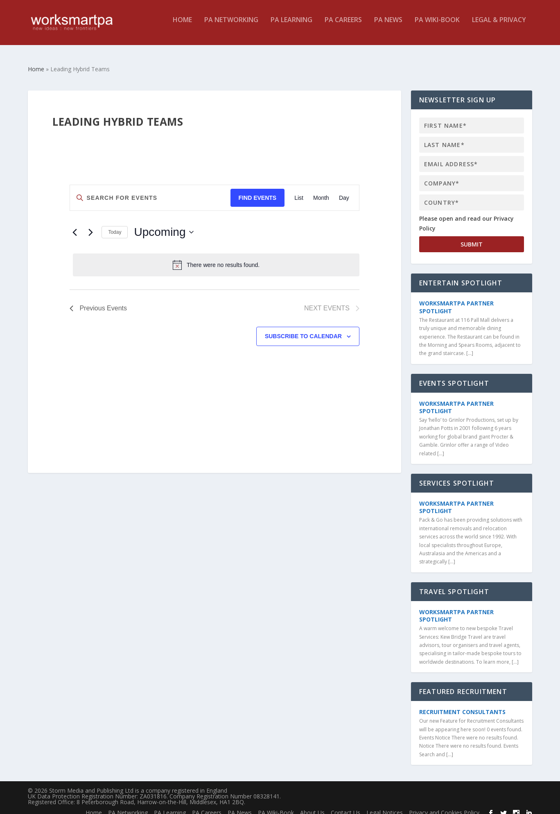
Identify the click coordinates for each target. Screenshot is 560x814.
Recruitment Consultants (462, 704)
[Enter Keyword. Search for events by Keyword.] (150, 191)
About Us (312, 805)
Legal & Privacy (499, 26)
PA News (388, 26)
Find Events (258, 190)
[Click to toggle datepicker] (163, 225)
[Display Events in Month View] (321, 191)
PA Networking (231, 26)
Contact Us (345, 805)
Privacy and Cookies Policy (444, 805)
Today (114, 225)
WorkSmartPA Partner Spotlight (456, 299)
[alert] (216, 257)
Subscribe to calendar (303, 329)
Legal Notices (384, 805)
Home (182, 26)
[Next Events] (90, 225)
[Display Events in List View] (298, 191)
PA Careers (343, 26)
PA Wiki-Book (437, 26)
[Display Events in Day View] (344, 191)
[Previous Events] (74, 225)
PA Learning (291, 26)
